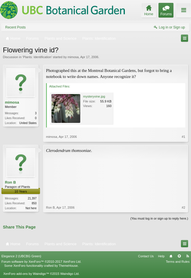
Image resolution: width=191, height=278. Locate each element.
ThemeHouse (68, 265)
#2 (183, 207)
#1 (183, 136)
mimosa (73, 57)
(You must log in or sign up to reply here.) (159, 218)
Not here (31, 208)
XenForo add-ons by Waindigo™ (26, 273)
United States (28, 123)
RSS (188, 256)
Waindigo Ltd (69, 273)
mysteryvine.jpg (94, 96)
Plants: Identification (37, 57)
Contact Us (146, 256)
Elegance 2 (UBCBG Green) (21, 256)
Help (161, 256)
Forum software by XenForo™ (41, 261)
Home (171, 256)
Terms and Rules (178, 261)
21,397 (32, 198)
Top (179, 256)
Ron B (10, 182)
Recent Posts (15, 27)
